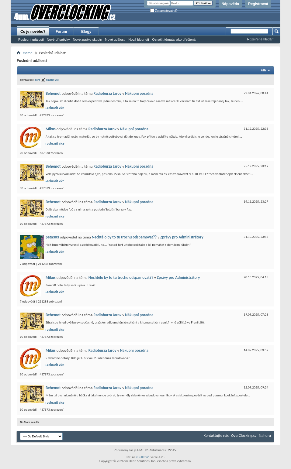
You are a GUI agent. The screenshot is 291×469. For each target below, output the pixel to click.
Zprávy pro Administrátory (181, 237)
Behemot (53, 93)
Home (28, 52)
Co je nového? (33, 31)
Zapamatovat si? (164, 10)
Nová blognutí (138, 39)
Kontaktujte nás (216, 435)
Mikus (51, 129)
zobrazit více (55, 108)
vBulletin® (143, 457)
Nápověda (230, 4)
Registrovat (258, 4)
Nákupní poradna (139, 93)
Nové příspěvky (58, 39)
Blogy (86, 31)
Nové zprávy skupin (87, 39)
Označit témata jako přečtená (174, 39)
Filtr (263, 70)
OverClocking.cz (243, 435)
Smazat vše (52, 79)
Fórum (61, 31)
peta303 (52, 237)
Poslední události (31, 39)
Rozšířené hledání (260, 39)
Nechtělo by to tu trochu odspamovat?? (124, 237)
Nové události (115, 39)
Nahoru (265, 435)
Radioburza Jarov (107, 93)
